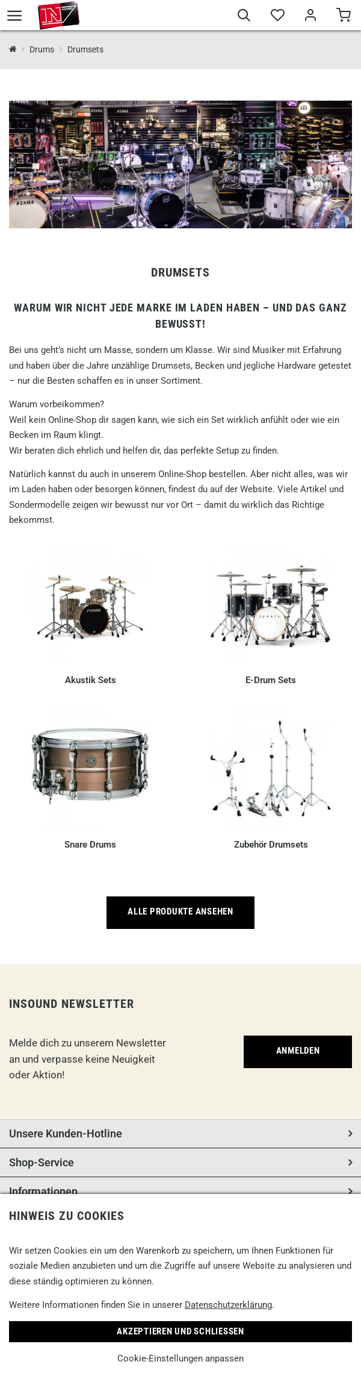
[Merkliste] (277, 16)
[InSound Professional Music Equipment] (13, 49)
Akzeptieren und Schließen (180, 1331)
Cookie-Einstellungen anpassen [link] (180, 1358)
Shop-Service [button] (41, 1162)
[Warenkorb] (343, 16)
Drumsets (85, 49)
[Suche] (244, 16)
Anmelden (298, 1050)
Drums (41, 49)
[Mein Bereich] (310, 16)
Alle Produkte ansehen (180, 911)
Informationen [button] (43, 1191)
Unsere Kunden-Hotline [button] (65, 1133)
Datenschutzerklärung (228, 1304)
